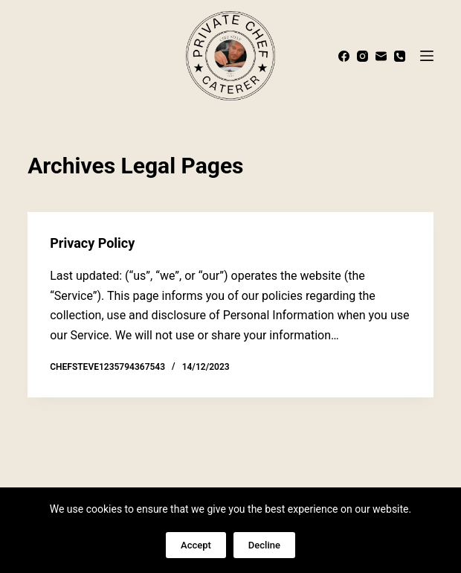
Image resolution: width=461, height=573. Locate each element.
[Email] (381, 56)
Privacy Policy (92, 243)
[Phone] (399, 56)
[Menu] (426, 56)
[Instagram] (362, 56)
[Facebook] (343, 56)
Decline (264, 545)
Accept (196, 545)
